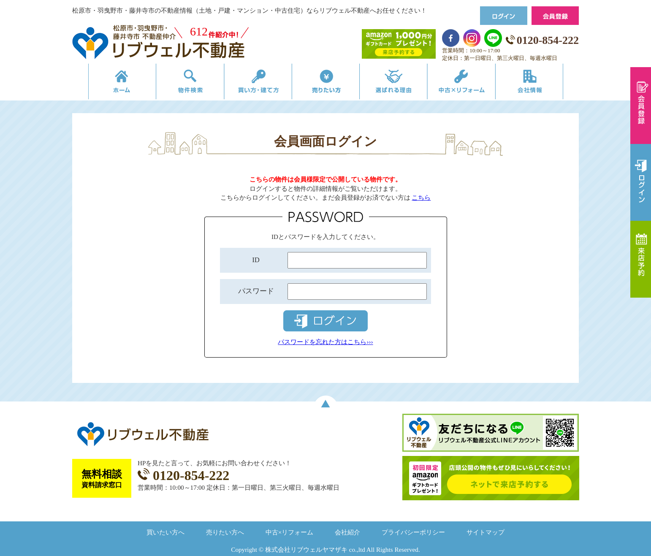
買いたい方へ (165, 532)
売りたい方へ (225, 532)
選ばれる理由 (398, 83)
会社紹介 (347, 532)
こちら (421, 197)
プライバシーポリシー (413, 532)
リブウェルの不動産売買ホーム (108, 83)
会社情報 (542, 83)
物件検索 (180, 83)
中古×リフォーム (470, 83)
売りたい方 (325, 83)
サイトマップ (486, 532)
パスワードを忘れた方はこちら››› (325, 341)
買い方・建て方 (253, 83)
